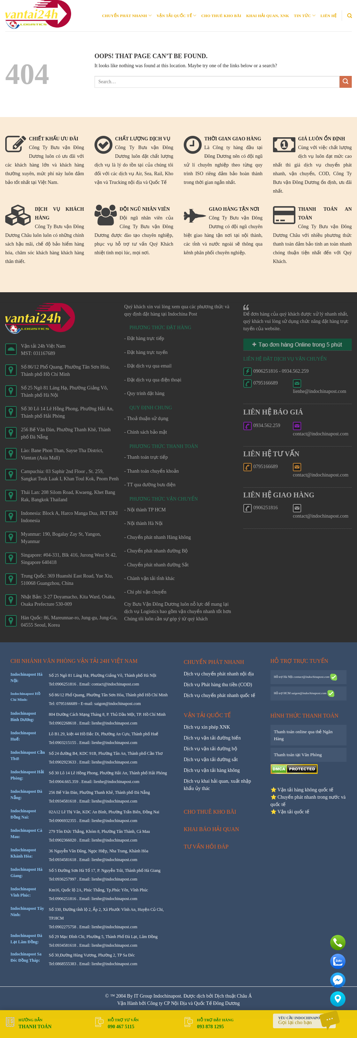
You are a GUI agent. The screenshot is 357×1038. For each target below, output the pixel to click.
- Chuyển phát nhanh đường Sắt (156, 564)
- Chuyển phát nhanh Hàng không (157, 537)
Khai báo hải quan (211, 829)
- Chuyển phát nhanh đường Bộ (156, 550)
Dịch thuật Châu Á (233, 996)
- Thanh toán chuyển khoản (151, 471)
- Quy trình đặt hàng (144, 393)
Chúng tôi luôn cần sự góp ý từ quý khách (166, 618)
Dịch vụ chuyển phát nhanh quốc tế (219, 695)
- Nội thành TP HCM (145, 509)
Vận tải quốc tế (176, 15)
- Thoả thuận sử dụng (146, 418)
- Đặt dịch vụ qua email (148, 366)
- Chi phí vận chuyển (145, 592)
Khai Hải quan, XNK (267, 16)
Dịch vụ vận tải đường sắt (211, 759)
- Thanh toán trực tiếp (146, 457)
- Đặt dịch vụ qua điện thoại (152, 379)
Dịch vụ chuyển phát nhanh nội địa (219, 673)
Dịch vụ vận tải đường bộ (210, 748)
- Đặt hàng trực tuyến (146, 352)
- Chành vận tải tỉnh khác (149, 578)
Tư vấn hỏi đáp (206, 847)
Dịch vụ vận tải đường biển (212, 738)
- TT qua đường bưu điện (149, 484)
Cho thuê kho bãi (221, 16)
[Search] (349, 15)
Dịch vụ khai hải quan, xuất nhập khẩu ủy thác (217, 784)
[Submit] (346, 82)
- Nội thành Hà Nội (143, 523)
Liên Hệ (328, 16)
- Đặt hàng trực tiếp (144, 338)
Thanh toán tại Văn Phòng (298, 754)
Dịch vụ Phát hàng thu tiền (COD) (218, 684)
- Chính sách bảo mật (145, 432)
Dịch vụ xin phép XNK (207, 727)
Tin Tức (305, 15)
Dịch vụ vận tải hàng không (212, 770)
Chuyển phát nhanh (127, 15)
